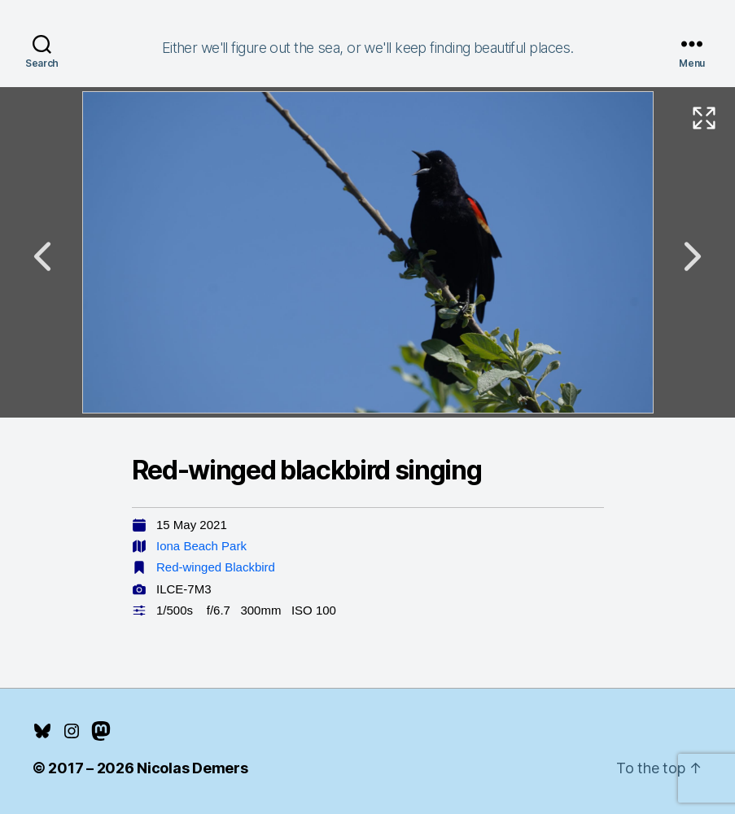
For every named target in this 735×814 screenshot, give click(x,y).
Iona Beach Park (201, 546)
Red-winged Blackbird (215, 567)
